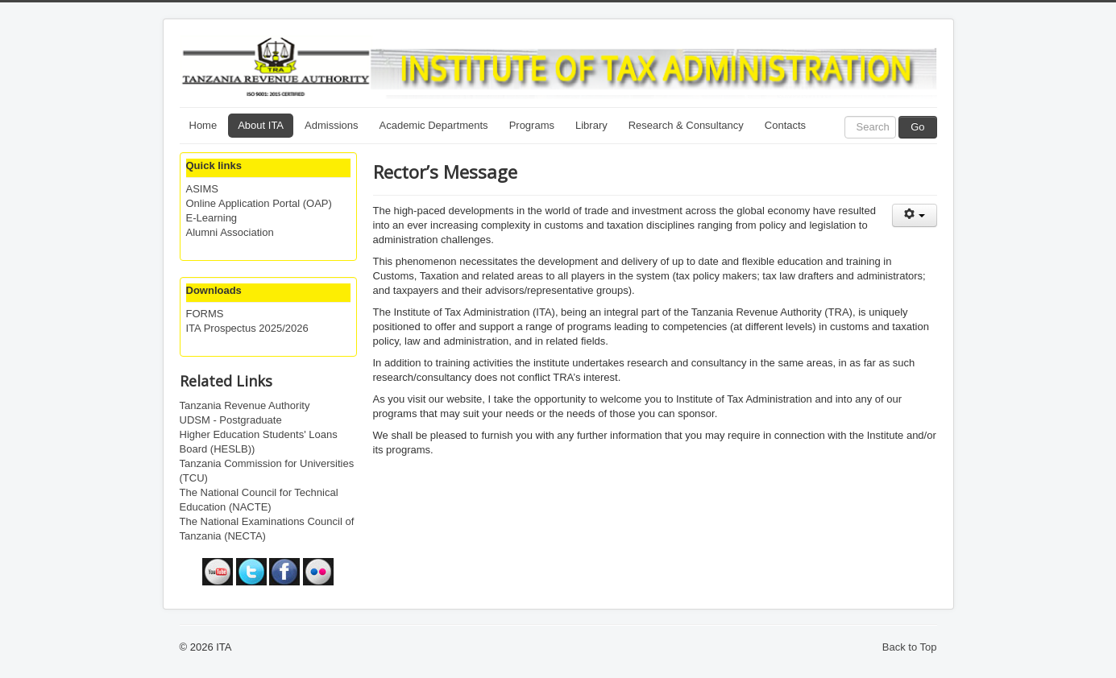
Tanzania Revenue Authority (245, 405)
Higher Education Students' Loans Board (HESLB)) (259, 441)
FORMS (205, 314)
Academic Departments (434, 125)
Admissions (331, 125)
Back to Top (909, 647)
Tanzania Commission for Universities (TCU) (267, 470)
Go (917, 127)
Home (203, 125)
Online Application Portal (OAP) (259, 203)
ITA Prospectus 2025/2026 (247, 328)
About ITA (261, 125)
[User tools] (914, 215)
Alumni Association (230, 232)
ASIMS (202, 189)
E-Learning (212, 218)
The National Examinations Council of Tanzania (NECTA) (267, 528)
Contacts (785, 125)
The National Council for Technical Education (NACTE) (259, 499)
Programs (531, 125)
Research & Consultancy (686, 125)
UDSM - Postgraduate (231, 420)
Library (591, 125)
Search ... (844, 116)
